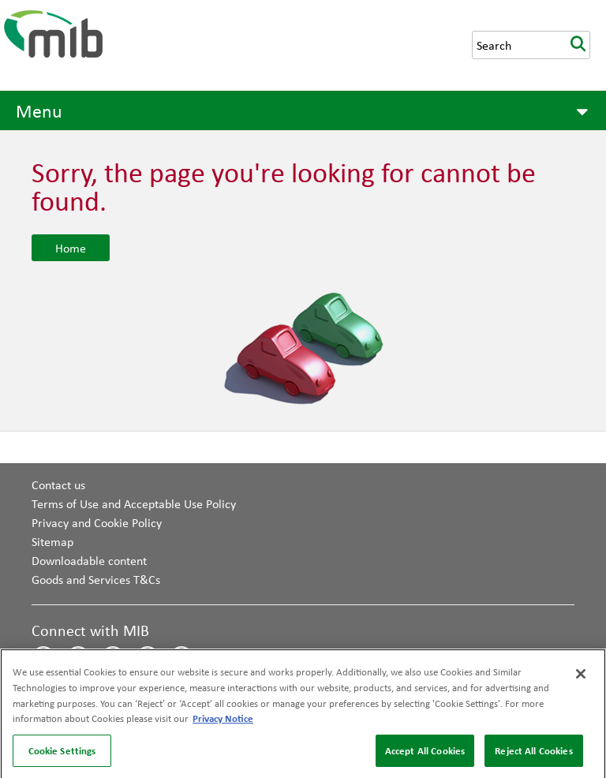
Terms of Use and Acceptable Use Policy (134, 503)
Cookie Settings (62, 753)
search (577, 45)
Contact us (58, 484)
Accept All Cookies (425, 753)
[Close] (580, 677)
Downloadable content (89, 560)
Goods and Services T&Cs (96, 579)
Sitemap (52, 541)
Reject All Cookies (533, 753)
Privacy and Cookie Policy (97, 522)
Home (70, 247)
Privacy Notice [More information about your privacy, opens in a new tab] (223, 720)
